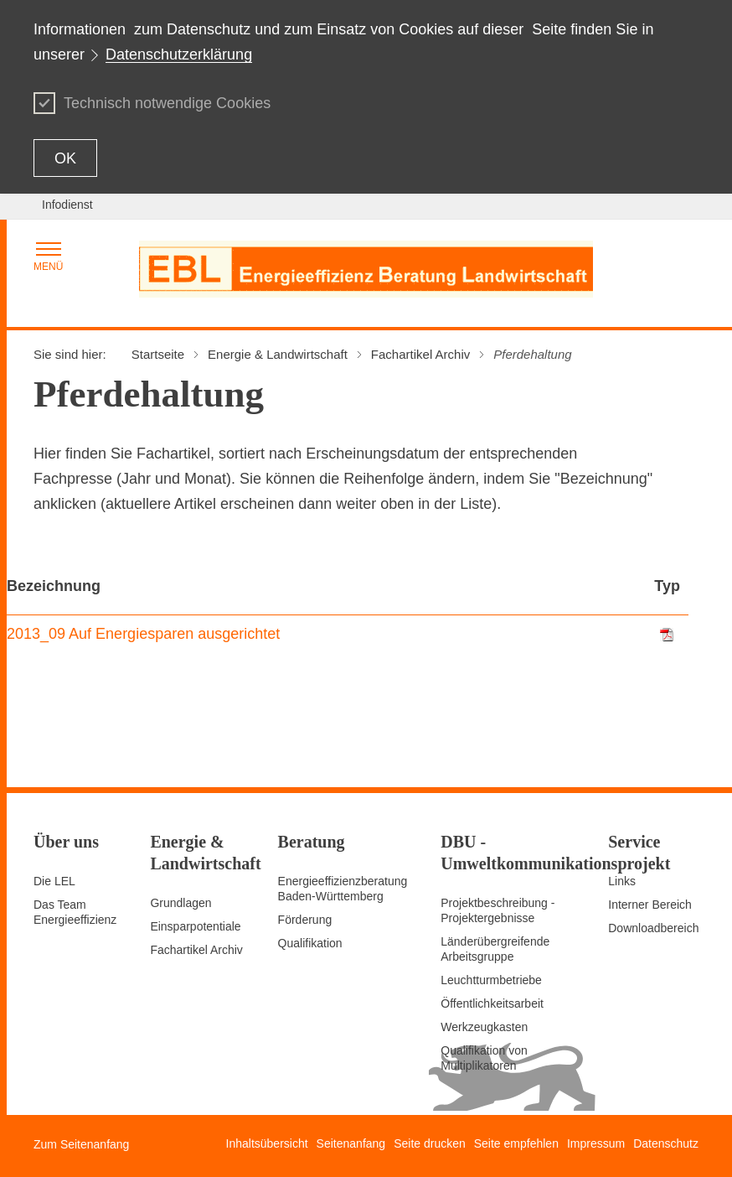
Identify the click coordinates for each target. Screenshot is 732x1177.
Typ (667, 586)
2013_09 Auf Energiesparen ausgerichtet (143, 633)
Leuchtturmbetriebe (491, 980)
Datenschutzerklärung (179, 54)
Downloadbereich (653, 928)
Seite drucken (430, 1143)
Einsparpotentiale (195, 926)
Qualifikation (310, 943)
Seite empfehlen (516, 1143)
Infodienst (67, 204)
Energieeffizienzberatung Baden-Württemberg (343, 888)
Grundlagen (180, 903)
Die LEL (54, 881)
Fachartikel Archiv (196, 950)
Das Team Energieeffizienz (75, 912)
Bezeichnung (54, 586)
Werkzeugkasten (484, 1027)
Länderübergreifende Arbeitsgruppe (495, 949)
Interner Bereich (650, 904)
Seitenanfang (351, 1143)
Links (622, 881)
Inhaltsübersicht (267, 1143)
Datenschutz (665, 1143)
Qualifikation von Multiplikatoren (484, 1058)
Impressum (596, 1143)
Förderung (305, 919)
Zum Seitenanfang (81, 1144)
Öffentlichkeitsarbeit (492, 1003)
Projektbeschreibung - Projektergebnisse (497, 910)
